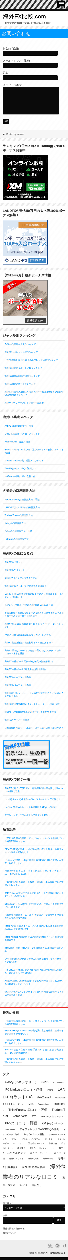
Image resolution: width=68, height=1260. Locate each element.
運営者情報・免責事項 (13, 1228)
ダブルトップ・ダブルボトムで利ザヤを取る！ (27, 815)
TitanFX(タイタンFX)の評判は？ (20, 468)
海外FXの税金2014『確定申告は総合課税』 (26, 669)
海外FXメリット (16, 1158)
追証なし (37, 1185)
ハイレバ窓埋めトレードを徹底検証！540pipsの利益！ (31, 807)
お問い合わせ (9, 1233)
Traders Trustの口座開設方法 (19, 515)
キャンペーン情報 (34, 1134)
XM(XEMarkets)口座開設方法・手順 (22, 499)
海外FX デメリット (40, 1153)
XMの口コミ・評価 (21, 1123)
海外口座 (23, 1185)
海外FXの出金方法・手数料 (18, 685)
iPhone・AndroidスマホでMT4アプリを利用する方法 (30, 712)
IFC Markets (58, 1082)
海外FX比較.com (24, 16)
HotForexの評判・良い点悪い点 (20, 476)
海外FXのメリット (13, 562)
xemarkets (20, 1116)
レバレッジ (18, 1143)
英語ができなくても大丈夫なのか (21, 578)
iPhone (50, 1090)
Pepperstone (43, 1104)
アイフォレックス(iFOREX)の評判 (39, 1129)
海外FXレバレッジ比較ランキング (21, 352)
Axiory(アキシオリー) (20, 1082)
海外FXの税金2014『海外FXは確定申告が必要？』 (29, 661)
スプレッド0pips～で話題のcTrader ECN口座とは (29, 605)
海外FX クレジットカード (42, 1148)
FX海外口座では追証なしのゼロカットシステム (28, 634)
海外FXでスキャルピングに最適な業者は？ (25, 586)
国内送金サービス (36, 1143)
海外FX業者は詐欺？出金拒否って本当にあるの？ (29, 642)
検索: (5, 1215)
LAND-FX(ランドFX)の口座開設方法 (22, 507)
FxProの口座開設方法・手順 (18, 531)
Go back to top (65, 1246)
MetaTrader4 (44, 1097)
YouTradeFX (10, 1129)
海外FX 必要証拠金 (34, 1167)
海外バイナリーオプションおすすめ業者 (24, 402)
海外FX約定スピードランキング (20, 384)
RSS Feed (50, 1246)
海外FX (21, 1148)
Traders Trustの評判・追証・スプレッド (24, 460)
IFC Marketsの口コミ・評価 (24, 1089)
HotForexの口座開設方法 (17, 539)
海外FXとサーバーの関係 (17, 720)
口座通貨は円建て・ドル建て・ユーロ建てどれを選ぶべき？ (34, 727)
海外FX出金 (48, 1158)
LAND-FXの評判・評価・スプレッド (22, 434)
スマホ (14, 1139)
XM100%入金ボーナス (52, 1116)
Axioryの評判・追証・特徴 (17, 441)
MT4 (31, 1104)
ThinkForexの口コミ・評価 (27, 1110)
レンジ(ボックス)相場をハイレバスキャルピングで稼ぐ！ (32, 799)
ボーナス (49, 1139)
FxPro (44, 1082)
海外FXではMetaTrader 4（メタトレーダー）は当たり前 (32, 704)
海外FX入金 (33, 1158)
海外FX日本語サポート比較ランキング (23, 368)
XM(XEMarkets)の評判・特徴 (19, 426)
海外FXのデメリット (15, 570)
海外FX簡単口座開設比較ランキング (22, 376)
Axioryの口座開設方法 (15, 523)
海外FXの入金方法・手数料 (18, 677)
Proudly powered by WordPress (57, 1246)
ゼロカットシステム (31, 1139)
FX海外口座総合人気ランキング (20, 344)
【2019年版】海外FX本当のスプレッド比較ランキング (31, 360)
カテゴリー (8, 1203)
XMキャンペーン (52, 1123)
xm (34, 1116)
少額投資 (53, 1143)
